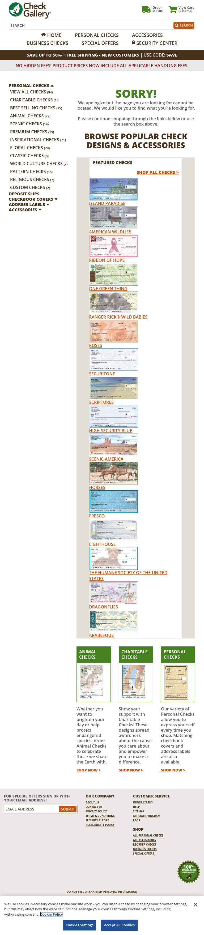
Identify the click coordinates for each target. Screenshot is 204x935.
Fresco (97, 516)
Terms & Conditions (100, 815)
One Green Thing (108, 288)
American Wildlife (110, 232)
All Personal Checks (148, 835)
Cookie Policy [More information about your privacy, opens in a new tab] (51, 914)
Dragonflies (103, 607)
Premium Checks (32, 132)
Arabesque (101, 635)
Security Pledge (97, 820)
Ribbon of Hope (107, 260)
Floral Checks (30, 148)
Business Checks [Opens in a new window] (47, 43)
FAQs (136, 820)
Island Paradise (107, 203)
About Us (92, 802)
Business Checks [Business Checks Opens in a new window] (145, 849)
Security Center (156, 43)
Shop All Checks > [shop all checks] (158, 172)
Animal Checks (30, 116)
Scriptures (101, 402)
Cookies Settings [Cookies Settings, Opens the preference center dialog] (80, 925)
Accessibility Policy (100, 824)
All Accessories (144, 840)
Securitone (102, 374)
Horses (97, 487)
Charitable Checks (35, 100)
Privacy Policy (96, 811)
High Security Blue (110, 431)
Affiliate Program (146, 815)
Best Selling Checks (36, 108)
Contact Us (94, 806)
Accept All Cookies (119, 925)
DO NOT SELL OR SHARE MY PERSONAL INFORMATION (102, 892)
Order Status (143, 802)
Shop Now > (88, 770)
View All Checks (31, 92)
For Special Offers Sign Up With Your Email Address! (37, 798)
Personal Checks (97, 35)
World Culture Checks (38, 163)
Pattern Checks (31, 171)
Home (54, 35)
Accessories (147, 35)
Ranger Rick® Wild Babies (118, 317)
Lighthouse (102, 544)
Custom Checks (30, 187)
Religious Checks (32, 179)
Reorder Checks (144, 844)
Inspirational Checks (38, 140)
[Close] (195, 905)
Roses (95, 345)
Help (136, 806)
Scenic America (106, 459)
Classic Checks (29, 155)
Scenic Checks (29, 124)
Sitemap (138, 811)
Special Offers (100, 43)
